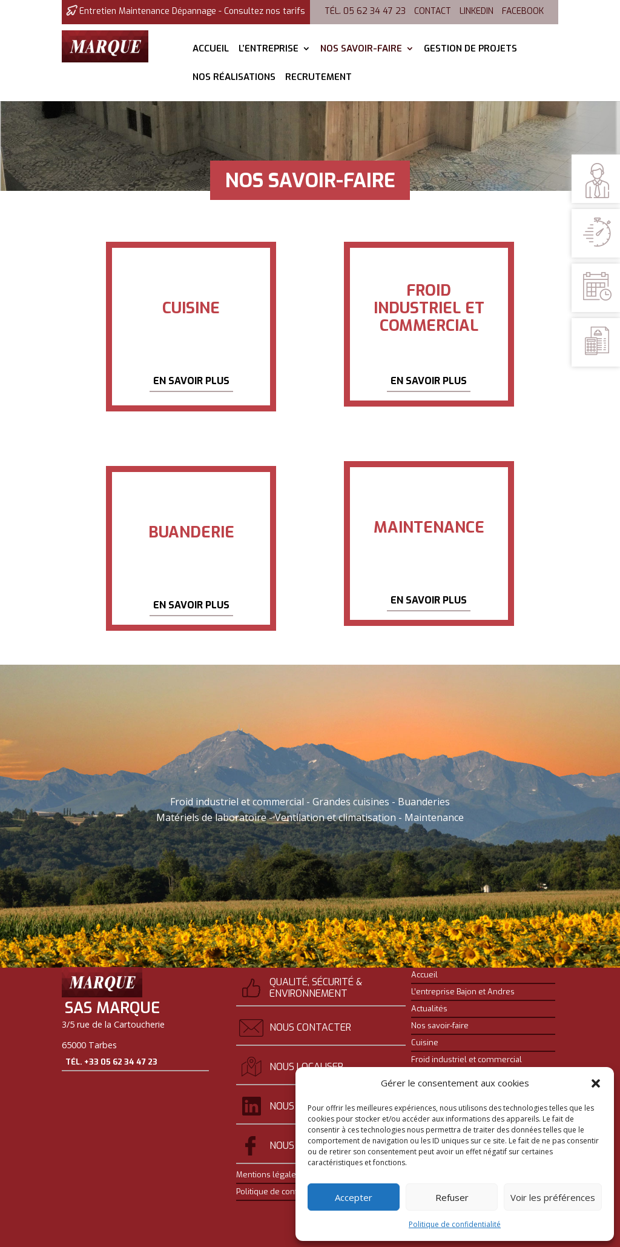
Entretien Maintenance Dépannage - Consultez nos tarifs (192, 11)
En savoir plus (191, 380)
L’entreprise (268, 49)
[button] (596, 1083)
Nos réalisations (234, 78)
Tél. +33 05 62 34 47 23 (111, 1087)
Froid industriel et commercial (466, 1060)
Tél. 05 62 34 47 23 (365, 11)
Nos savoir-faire (361, 49)
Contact (432, 11)
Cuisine (424, 1043)
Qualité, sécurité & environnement (315, 988)
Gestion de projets (470, 49)
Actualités (429, 1009)
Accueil (211, 49)
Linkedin (476, 11)
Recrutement (318, 78)
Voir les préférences (552, 1197)
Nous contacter (310, 1027)
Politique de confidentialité (455, 1224)
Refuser (452, 1197)
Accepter (353, 1197)
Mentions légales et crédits (286, 1175)
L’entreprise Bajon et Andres (463, 992)
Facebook (523, 11)
